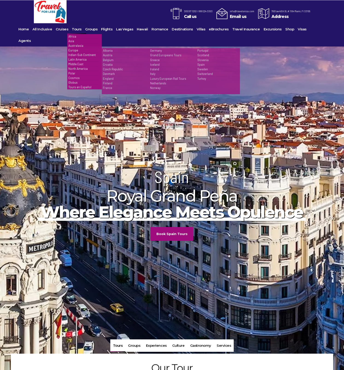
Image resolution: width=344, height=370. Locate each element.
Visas (302, 29)
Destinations (182, 29)
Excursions (273, 29)
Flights (106, 29)
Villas (201, 29)
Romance (160, 29)
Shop (289, 29)
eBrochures (219, 29)
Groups (91, 29)
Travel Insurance (246, 29)
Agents (24, 40)
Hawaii (142, 29)
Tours (77, 29)
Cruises (62, 29)
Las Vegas (124, 29)
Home (23, 29)
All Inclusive (42, 29)
